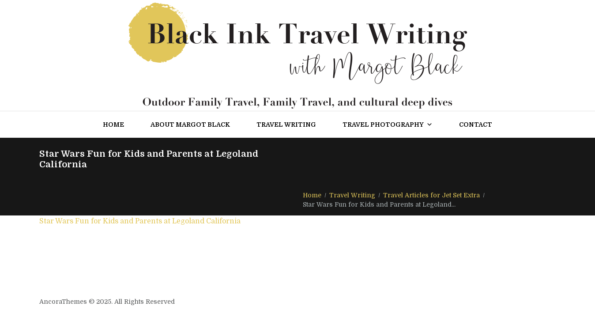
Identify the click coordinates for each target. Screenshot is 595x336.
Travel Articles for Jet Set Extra (431, 195)
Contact (475, 124)
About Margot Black (190, 124)
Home (113, 124)
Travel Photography (388, 124)
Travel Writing (286, 124)
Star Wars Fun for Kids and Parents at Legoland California (140, 221)
